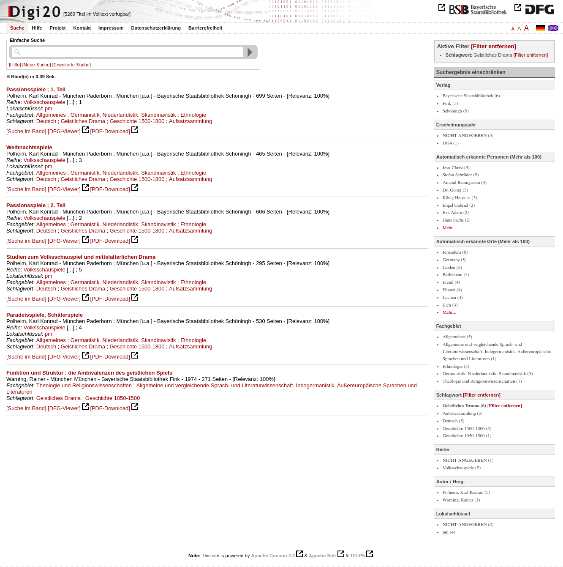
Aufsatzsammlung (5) (463, 413)
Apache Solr (322, 555)
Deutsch (46, 121)
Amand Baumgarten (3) (465, 182)
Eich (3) (450, 305)
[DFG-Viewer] (64, 131)
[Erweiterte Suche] (71, 64)
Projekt (58, 27)
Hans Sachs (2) (457, 220)
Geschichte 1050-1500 (112, 398)
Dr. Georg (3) (455, 190)
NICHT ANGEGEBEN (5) (468, 135)
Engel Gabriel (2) (459, 205)
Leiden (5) (452, 267)
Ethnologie (193, 115)
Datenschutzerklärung (156, 27)
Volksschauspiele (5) (462, 468)
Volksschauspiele (44, 102)
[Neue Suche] (36, 64)
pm (48, 108)
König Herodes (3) (460, 197)
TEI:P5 (357, 555)
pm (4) (449, 532)
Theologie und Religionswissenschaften (84, 385)
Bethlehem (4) (456, 274)
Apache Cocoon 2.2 (273, 555)
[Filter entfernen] (493, 46)
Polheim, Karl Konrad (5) (466, 492)
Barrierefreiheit (205, 27)
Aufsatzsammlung (190, 121)
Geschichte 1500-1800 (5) (467, 428)
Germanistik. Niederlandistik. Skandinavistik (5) (488, 373)
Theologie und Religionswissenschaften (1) (482, 381)
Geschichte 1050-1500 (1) (467, 435)
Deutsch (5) (454, 421)
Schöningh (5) (456, 111)
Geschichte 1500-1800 (137, 121)
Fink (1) (450, 103)
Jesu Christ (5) (456, 167)
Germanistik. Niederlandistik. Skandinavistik (123, 115)
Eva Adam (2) (456, 212)
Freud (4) (451, 282)
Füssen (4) (452, 290)
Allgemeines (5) (457, 336)
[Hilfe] (15, 64)
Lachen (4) (453, 297)
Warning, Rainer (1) (461, 500)
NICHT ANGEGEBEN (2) (468, 524)
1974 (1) (451, 143)
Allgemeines (51, 115)
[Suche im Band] (26, 131)
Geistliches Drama (83, 121)
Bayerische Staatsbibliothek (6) (471, 95)
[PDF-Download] (110, 131)
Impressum (111, 27)
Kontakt (82, 27)
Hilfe (37, 27)
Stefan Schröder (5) (461, 175)
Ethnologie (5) (456, 366)
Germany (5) (455, 259)
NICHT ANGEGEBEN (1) (468, 460)
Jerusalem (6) (455, 252)
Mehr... (449, 227)
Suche (17, 27)
